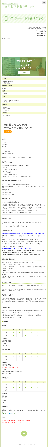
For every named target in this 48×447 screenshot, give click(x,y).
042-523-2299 (42, 33)
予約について (10, 413)
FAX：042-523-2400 (41, 35)
